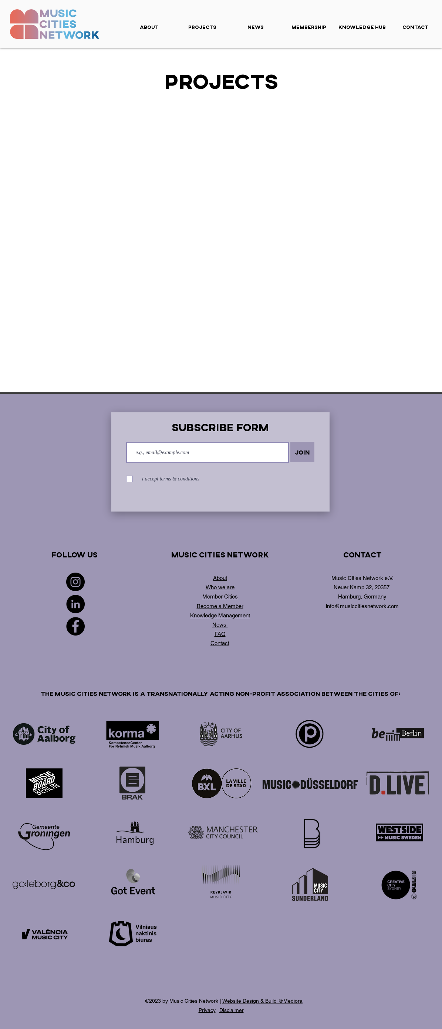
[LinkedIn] (75, 604)
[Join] (302, 452)
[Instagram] (75, 582)
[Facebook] (75, 626)
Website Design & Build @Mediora (262, 1001)
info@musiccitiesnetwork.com (362, 606)
